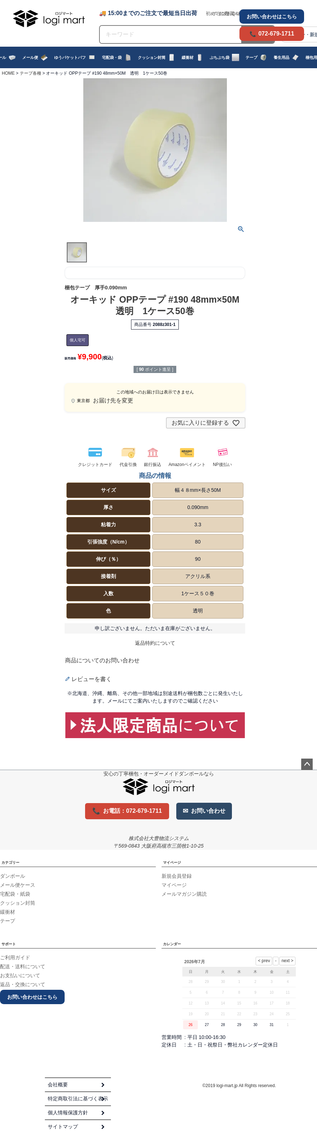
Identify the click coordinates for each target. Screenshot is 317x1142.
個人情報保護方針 (68, 1112)
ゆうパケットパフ (74, 57)
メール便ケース (17, 885)
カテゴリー (10, 862)
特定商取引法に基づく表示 (78, 1098)
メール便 (35, 57)
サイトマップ (63, 1126)
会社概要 (58, 1084)
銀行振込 (152, 464)
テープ (256, 57)
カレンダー (172, 944)
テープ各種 (30, 73)
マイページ (172, 862)
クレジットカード (95, 464)
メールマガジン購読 (184, 894)
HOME (8, 73)
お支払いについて (20, 975)
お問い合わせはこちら (272, 16)
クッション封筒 (156, 57)
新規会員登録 (177, 876)
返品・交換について (22, 984)
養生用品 (286, 57)
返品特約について (155, 643)
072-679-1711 (276, 34)
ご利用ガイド (15, 957)
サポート (8, 944)
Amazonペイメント (187, 464)
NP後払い (222, 464)
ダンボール (12, 876)
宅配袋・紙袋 (15, 894)
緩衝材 (192, 57)
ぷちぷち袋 (224, 57)
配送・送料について (22, 966)
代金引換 (128, 464)
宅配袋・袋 (116, 57)
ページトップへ (307, 764)
